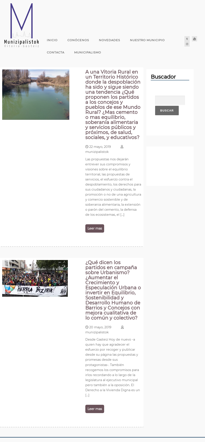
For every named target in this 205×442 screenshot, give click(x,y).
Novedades (109, 40)
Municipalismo (87, 52)
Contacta (55, 52)
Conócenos (78, 40)
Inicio (52, 40)
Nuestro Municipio (147, 40)
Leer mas (95, 228)
